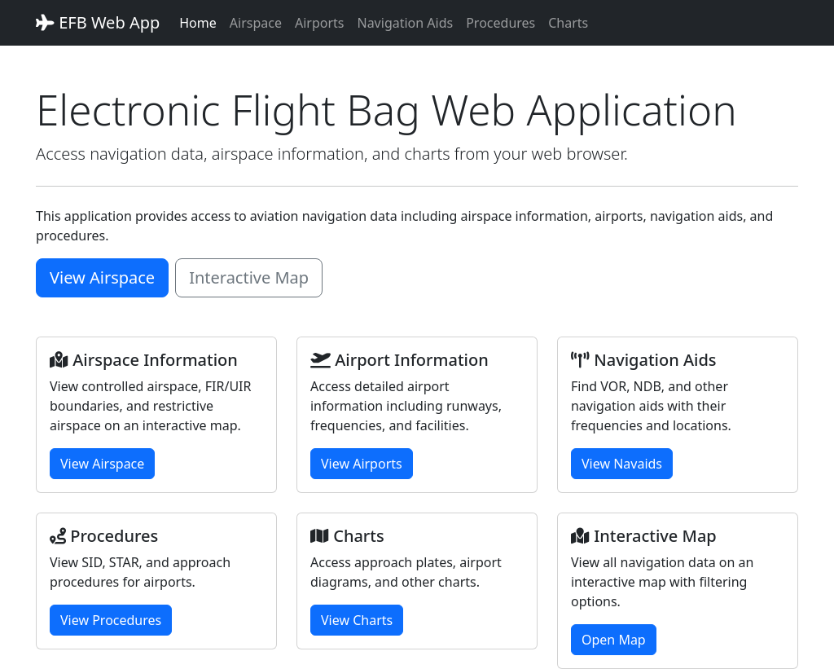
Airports (320, 23)
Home (198, 23)
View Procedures (110, 620)
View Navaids (622, 464)
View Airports (361, 464)
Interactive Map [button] (249, 277)
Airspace (256, 23)
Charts (568, 23)
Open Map (614, 640)
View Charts (357, 620)
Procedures (500, 23)
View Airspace (102, 464)
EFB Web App (98, 22)
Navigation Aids (405, 23)
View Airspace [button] (102, 277)
